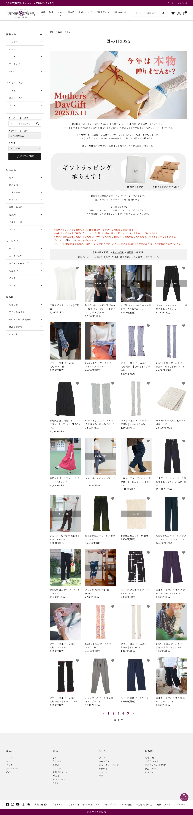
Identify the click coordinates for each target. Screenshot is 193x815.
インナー (13, 56)
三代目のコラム (17, 312)
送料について (71, 240)
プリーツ (13, 199)
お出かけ (13, 270)
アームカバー (15, 63)
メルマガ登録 (126, 804)
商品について (15, 326)
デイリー (13, 248)
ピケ (11, 177)
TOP (52, 31)
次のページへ (152, 256)
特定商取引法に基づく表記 (148, 804)
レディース (14, 90)
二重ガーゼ (14, 192)
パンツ (12, 49)
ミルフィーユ (15, 221)
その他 (12, 71)
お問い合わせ (110, 804)
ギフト (12, 285)
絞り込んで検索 (25, 156)
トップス (13, 41)
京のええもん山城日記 (20, 319)
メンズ (12, 105)
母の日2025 (64, 31)
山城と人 (13, 334)
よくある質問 (72, 804)
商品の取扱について (91, 804)
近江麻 (12, 214)
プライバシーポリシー (174, 804)
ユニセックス (15, 97)
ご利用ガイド (56, 804)
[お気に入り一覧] (173, 13)
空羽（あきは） (17, 207)
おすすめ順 (118, 252)
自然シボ (13, 184)
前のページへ (84, 256)
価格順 (130, 252)
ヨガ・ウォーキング (19, 263)
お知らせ (13, 304)
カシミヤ (13, 229)
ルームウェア (15, 255)
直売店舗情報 (40, 804)
